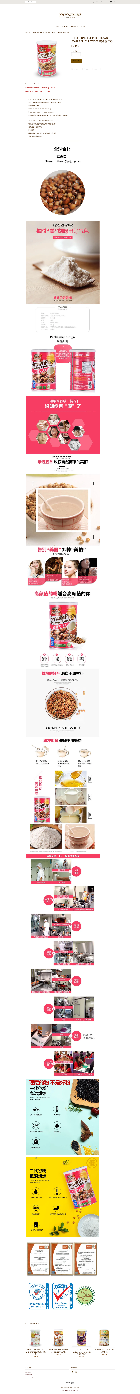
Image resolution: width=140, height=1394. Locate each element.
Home (57, 26)
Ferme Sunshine (35, 84)
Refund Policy (29, 1377)
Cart (113, 2)
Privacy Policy (75, 1390)
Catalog (74, 26)
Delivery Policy (29, 1374)
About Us (65, 26)
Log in (93, 2)
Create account (103, 2)
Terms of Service (65, 1390)
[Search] (30, 2)
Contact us (28, 1372)
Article (83, 26)
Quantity (74, 51)
